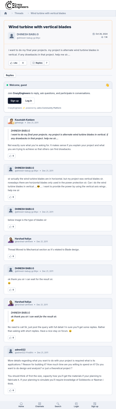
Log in (28, 100)
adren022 (20, 349)
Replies (37, 63)
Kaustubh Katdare (25, 119)
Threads (19, 13)
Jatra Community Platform (49, 108)
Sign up (15, 100)
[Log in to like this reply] (11, 156)
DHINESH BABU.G (28, 34)
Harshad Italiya (23, 238)
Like (13, 63)
